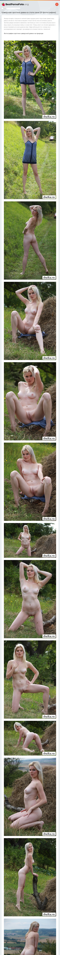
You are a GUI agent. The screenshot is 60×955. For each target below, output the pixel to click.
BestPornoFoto (17, 4)
